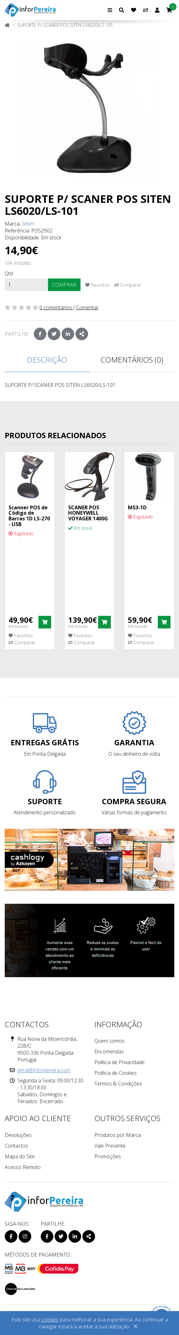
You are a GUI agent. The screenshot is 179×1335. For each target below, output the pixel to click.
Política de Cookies (115, 1072)
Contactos (16, 1145)
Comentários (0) (131, 359)
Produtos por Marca (117, 1135)
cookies (49, 1319)
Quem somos (109, 1040)
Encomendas (109, 1051)
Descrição (47, 359)
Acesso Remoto (23, 1167)
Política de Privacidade (119, 1062)
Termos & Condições (118, 1083)
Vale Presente (110, 1145)
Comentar (87, 307)
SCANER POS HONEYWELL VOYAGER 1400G (88, 513)
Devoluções (18, 1135)
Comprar (64, 284)
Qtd (9, 273)
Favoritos (97, 285)
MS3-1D (137, 507)
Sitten (28, 223)
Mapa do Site (20, 1156)
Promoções (107, 1156)
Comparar (127, 285)
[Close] (135, 1327)
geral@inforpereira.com (43, 1070)
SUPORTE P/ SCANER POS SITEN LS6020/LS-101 (65, 25)
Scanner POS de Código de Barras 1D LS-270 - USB (29, 516)
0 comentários (56, 307)
